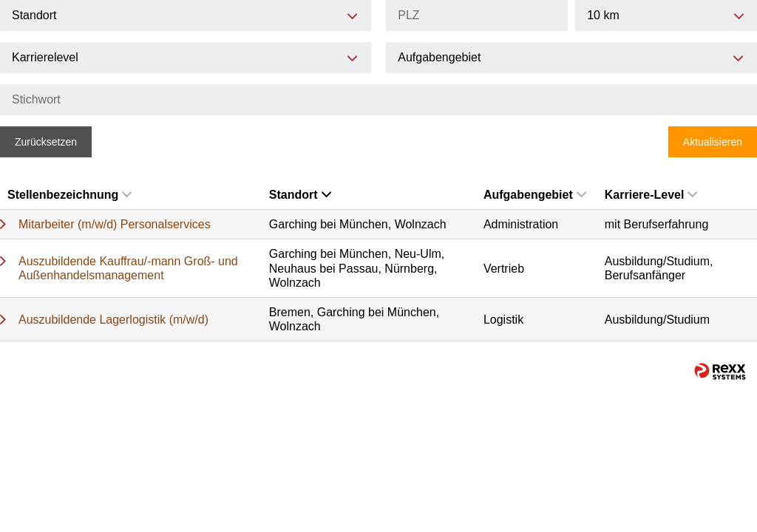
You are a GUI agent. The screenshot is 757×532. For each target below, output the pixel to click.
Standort (300, 194)
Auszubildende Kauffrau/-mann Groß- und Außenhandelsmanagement (128, 268)
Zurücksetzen (46, 142)
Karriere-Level (651, 194)
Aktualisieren (712, 142)
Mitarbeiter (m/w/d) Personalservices (114, 224)
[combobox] (666, 15)
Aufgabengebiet (534, 194)
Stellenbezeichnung (69, 194)
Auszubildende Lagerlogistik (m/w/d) (113, 319)
